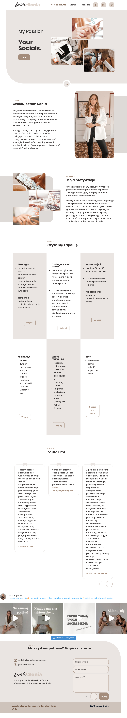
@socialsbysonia (26, 664)
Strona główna (58, 4)
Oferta (72, 4)
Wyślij (104, 696)
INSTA (103, 5)
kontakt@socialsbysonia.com (32, 660)
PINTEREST (111, 5)
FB (95, 5)
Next (109, 584)
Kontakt (86, 4)
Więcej (29, 322)
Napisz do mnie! (92, 410)
